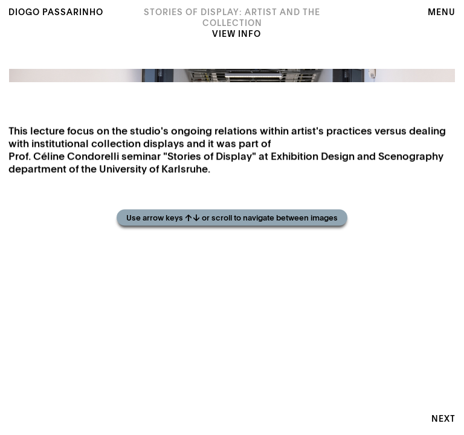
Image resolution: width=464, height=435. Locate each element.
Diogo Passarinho (55, 12)
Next (443, 419)
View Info (236, 34)
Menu (442, 12)
